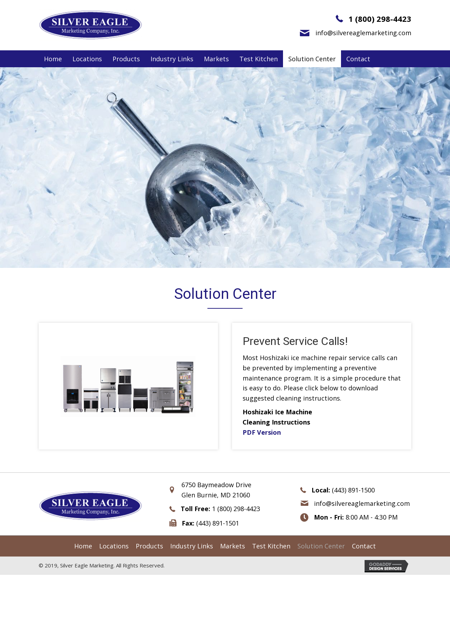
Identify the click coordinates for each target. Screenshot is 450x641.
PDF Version (262, 432)
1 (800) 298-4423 (379, 18)
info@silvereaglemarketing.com (363, 33)
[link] (53, 59)
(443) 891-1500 (353, 490)
